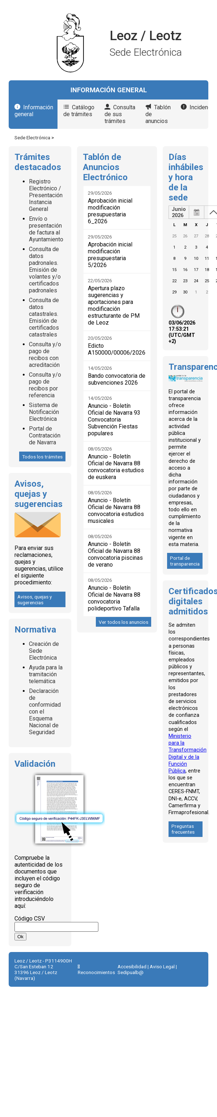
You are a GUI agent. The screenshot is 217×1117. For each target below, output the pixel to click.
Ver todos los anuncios (123, 622)
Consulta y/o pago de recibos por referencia (45, 385)
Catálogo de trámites (78, 111)
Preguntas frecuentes (183, 829)
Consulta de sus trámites (120, 114)
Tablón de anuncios (158, 114)
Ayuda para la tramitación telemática (46, 674)
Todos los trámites (42, 457)
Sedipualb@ (131, 972)
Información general (33, 111)
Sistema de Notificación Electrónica (44, 412)
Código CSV (29, 918)
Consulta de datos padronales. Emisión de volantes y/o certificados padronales (45, 270)
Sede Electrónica (32, 137)
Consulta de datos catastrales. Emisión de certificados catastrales (44, 317)
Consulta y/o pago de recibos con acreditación (45, 354)
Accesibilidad (132, 966)
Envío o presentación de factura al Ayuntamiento (46, 229)
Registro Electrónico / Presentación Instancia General (46, 195)
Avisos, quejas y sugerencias (34, 599)
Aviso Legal (162, 966)
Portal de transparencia (185, 561)
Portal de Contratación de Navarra (44, 435)
